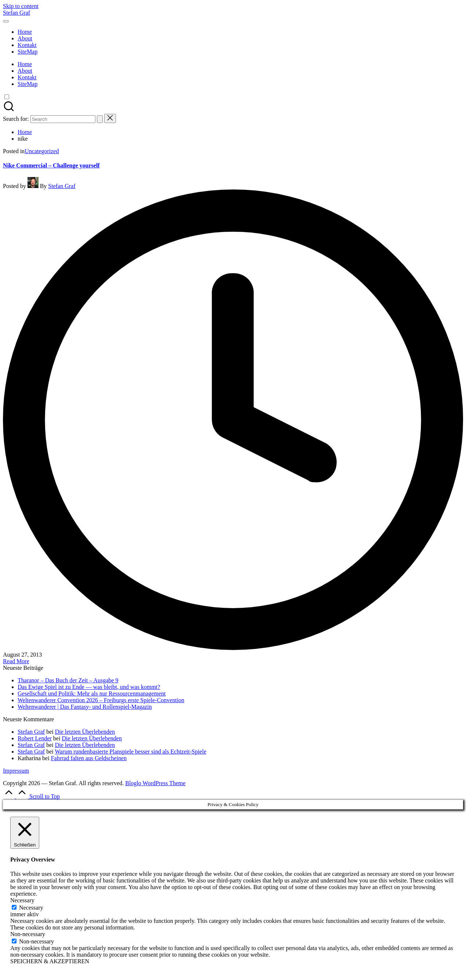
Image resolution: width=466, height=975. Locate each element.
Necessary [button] (22, 900)
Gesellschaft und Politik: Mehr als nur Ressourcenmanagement (91, 693)
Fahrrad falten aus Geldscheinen (89, 758)
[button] (100, 119)
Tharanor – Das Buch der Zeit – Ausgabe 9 (68, 680)
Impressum (16, 771)
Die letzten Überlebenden (85, 732)
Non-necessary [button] (27, 934)
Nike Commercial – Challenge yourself (51, 165)
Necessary (31, 907)
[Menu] (6, 21)
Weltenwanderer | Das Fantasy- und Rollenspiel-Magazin (85, 707)
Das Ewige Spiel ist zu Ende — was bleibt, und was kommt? (89, 687)
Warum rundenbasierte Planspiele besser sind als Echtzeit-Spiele (130, 751)
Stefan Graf (16, 13)
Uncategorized (42, 151)
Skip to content (21, 6)
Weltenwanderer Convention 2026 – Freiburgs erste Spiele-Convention (101, 700)
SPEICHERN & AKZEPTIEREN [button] (49, 961)
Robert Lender (35, 738)
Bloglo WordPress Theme (155, 783)
